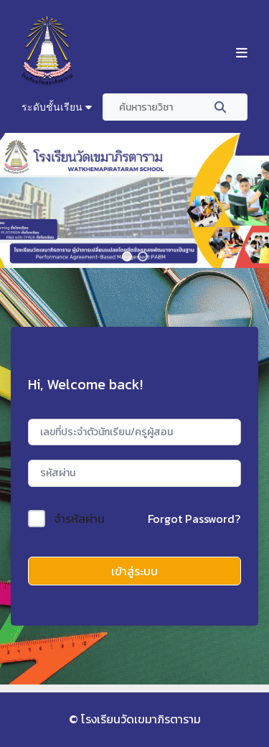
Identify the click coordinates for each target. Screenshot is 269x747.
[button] (127, 256)
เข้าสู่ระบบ (134, 571)
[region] (134, 200)
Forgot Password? (194, 518)
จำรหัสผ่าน (79, 518)
